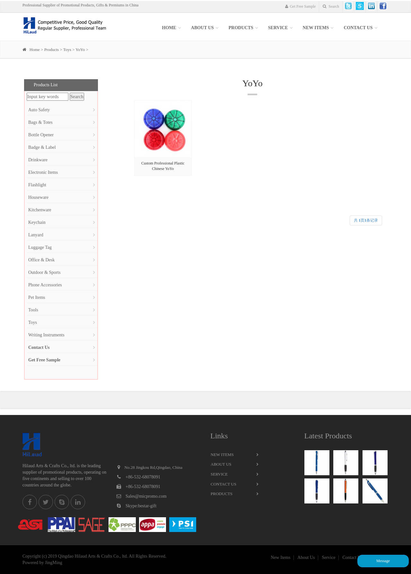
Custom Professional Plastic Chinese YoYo (163, 166)
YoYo (80, 49)
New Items (222, 454)
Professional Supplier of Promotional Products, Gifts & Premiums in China (80, 5)
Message (383, 561)
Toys (67, 49)
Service (219, 474)
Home (169, 27)
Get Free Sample (300, 6)
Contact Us (358, 27)
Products (241, 27)
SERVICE (278, 27)
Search (331, 6)
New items (316, 27)
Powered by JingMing (42, 562)
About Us (202, 27)
